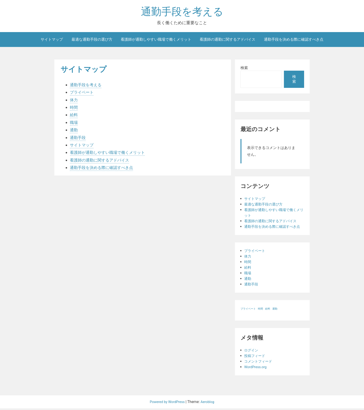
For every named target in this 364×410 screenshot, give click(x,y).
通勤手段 (78, 138)
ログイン (251, 352)
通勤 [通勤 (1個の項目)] (274, 310)
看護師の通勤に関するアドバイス (227, 41)
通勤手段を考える (182, 12)
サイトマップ (52, 41)
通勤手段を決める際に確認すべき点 (293, 41)
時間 (74, 108)
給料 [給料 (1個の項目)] (267, 310)
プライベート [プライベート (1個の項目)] (248, 310)
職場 (74, 123)
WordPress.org (256, 368)
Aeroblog (209, 403)
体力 (74, 101)
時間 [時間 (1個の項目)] (260, 310)
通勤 (74, 131)
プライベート (82, 93)
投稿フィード (255, 357)
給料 (74, 116)
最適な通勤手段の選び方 (92, 41)
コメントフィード (259, 363)
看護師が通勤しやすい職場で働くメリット (156, 41)
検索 (244, 69)
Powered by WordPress (167, 403)
